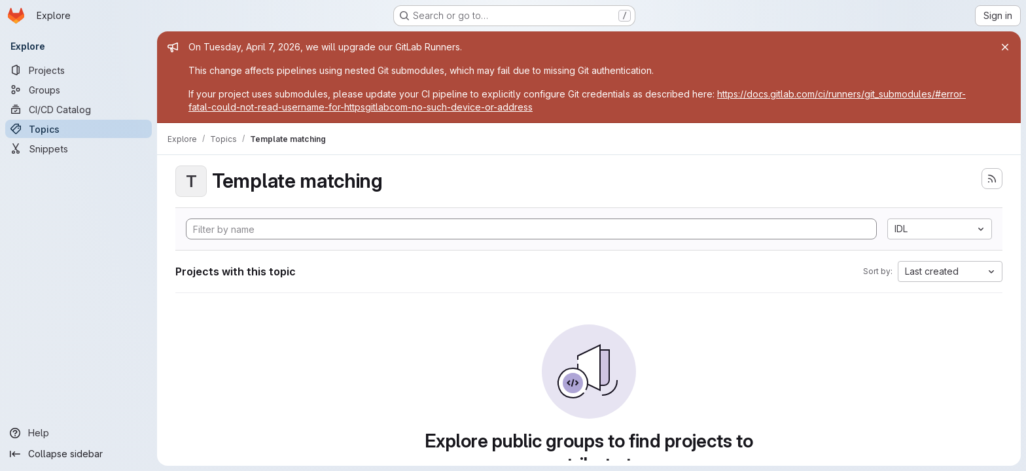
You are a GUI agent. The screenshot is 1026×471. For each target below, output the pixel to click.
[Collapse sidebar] (78, 454)
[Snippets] (78, 148)
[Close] (1005, 47)
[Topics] (78, 129)
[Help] (78, 433)
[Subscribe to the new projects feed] (992, 178)
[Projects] (78, 70)
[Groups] (78, 89)
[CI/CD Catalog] (78, 109)
